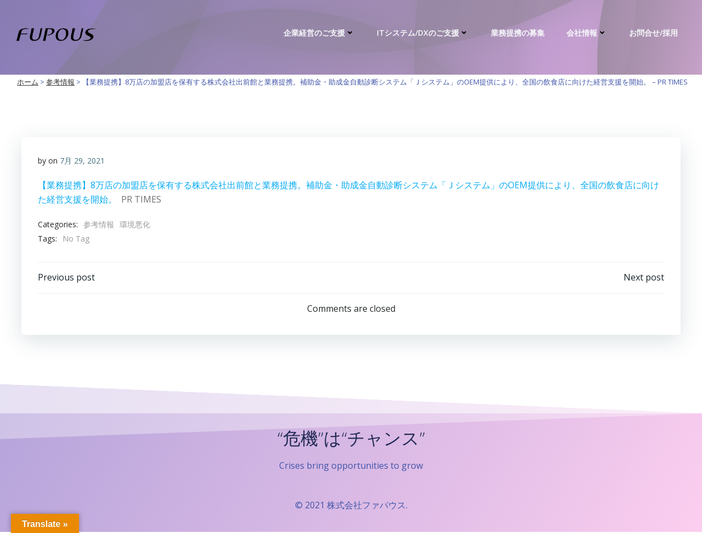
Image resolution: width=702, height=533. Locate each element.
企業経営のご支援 (319, 32)
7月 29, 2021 (82, 160)
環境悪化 (135, 225)
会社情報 (587, 32)
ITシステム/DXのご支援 (423, 32)
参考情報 (98, 225)
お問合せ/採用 (653, 32)
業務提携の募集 (518, 32)
